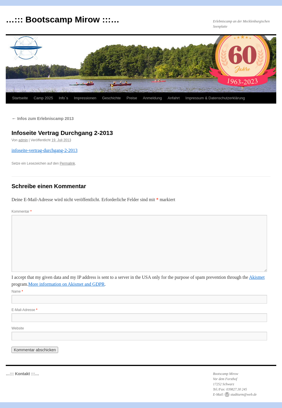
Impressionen (85, 98)
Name (17, 291)
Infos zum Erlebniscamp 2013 (43, 118)
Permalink (67, 163)
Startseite (20, 98)
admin (23, 140)
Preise (132, 98)
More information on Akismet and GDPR (66, 284)
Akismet (256, 277)
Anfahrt (173, 98)
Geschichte (111, 98)
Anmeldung (152, 98)
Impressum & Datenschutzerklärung (215, 98)
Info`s (63, 98)
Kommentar (22, 211)
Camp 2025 (43, 98)
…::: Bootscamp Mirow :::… (62, 19)
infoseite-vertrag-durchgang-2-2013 (44, 150)
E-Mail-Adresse (24, 310)
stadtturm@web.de (243, 394)
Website (18, 328)
